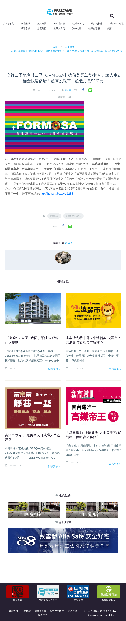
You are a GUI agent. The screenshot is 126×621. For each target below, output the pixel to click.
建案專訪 (42, 23)
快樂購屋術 (78, 23)
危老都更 (41, 28)
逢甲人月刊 (59, 28)
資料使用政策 (57, 610)
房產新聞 (25, 23)
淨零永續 (25, 28)
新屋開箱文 (8, 23)
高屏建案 (69, 46)
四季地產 (54, 216)
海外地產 (76, 28)
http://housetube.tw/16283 (56, 193)
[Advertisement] (63, 578)
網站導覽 (72, 610)
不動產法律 (59, 23)
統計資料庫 (97, 23)
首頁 (54, 46)
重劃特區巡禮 (117, 23)
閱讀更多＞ (54, 369)
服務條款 (26, 610)
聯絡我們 (42, 614)
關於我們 (13, 610)
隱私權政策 (40, 610)
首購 (109, 28)
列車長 (68, 90)
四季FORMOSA (73, 216)
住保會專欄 (94, 28)
